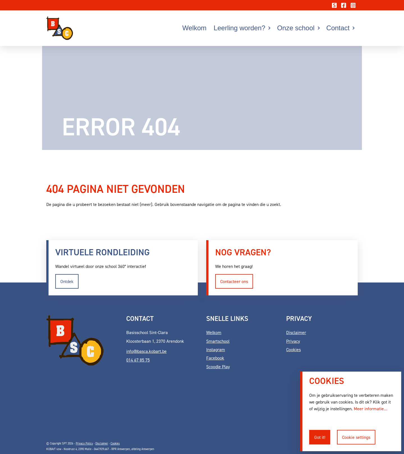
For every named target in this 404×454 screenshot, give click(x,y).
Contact (338, 28)
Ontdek (67, 281)
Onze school (296, 28)
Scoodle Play (218, 366)
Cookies (293, 349)
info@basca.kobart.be (146, 351)
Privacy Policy (84, 443)
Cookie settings (356, 437)
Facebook (215, 358)
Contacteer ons (234, 281)
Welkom (194, 28)
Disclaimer (296, 332)
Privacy (293, 341)
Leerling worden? (239, 28)
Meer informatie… (370, 408)
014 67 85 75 (138, 360)
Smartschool (217, 341)
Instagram (215, 349)
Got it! (319, 437)
